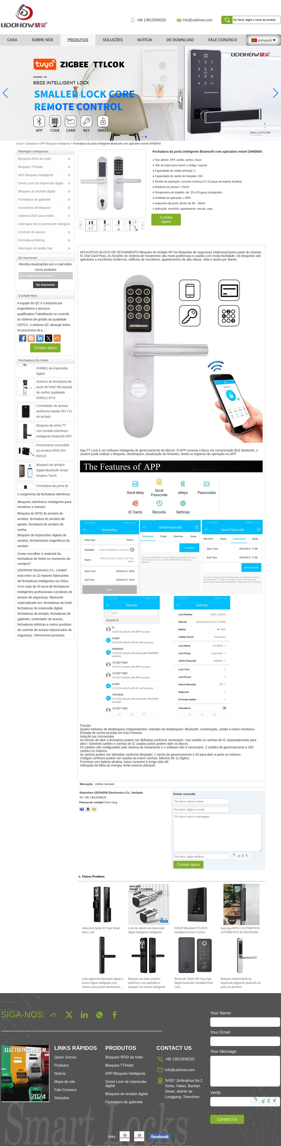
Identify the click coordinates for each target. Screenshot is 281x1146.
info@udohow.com (197, 20)
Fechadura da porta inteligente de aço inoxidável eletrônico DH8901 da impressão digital (52, 364)
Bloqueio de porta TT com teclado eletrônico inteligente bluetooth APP (54, 432)
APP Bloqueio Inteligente (55, 143)
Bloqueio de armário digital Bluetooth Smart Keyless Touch (52, 472)
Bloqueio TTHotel (30, 167)
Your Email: (220, 1032)
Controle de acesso (32, 232)
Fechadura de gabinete (34, 199)
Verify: (216, 1092)
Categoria (31, 143)
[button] (135, 137)
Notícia (144, 40)
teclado (109, 784)
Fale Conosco (222, 40)
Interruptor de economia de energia (43, 224)
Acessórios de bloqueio (34, 207)
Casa (12, 40)
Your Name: (221, 1013)
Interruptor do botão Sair (35, 248)
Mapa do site (64, 1082)
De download (180, 40)
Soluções (113, 40)
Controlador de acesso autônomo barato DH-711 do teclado (54, 413)
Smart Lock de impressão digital (40, 183)
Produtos (78, 40)
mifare (99, 784)
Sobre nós (42, 40)
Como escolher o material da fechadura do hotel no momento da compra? (43, 560)
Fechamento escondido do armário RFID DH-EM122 (52, 452)
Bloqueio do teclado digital (36, 191)
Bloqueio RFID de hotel (34, 159)
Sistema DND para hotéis (36, 216)
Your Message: (223, 1051)
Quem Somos (65, 1057)
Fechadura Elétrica (31, 240)
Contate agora (45, 348)
